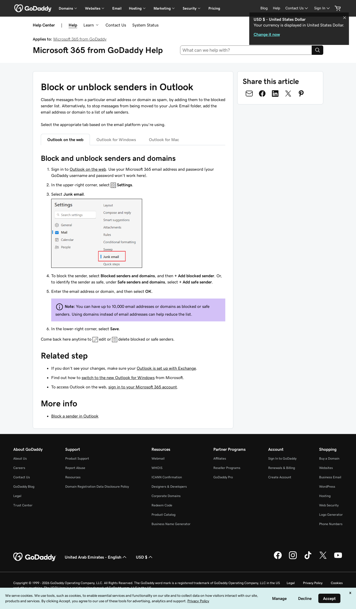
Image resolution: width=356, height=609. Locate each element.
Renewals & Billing (281, 467)
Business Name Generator (170, 524)
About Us (20, 458)
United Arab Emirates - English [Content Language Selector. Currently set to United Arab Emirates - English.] (96, 557)
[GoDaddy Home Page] (34, 557)
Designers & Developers (169, 486)
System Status (145, 25)
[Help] (276, 8)
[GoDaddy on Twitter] (323, 558)
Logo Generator (331, 514)
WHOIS (156, 467)
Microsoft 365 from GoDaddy (80, 39)
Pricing (214, 8)
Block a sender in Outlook (74, 416)
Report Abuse (75, 467)
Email (117, 8)
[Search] (317, 50)
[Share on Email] (249, 93)
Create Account (279, 477)
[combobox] (246, 50)
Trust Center (22, 505)
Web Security (329, 505)
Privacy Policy (312, 583)
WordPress (327, 486)
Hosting (325, 496)
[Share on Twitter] (288, 93)
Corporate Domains (166, 496)
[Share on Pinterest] (301, 93)
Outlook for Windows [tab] (116, 139)
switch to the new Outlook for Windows (118, 377)
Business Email (330, 477)
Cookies (337, 583)
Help (73, 25)
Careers (19, 467)
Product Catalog (163, 514)
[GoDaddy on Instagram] (293, 558)
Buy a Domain (329, 458)
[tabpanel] (133, 248)
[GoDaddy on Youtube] (338, 558)
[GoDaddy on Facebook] (277, 558)
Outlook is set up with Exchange (166, 368)
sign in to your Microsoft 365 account (142, 387)
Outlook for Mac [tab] (164, 139)
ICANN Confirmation (166, 477)
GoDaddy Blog (23, 486)
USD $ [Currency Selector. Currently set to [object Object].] (145, 557)
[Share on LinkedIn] (275, 93)
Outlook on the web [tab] (65, 139)
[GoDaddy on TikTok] (308, 558)
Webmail (157, 458)
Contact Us (116, 25)
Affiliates (219, 458)
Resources (73, 477)
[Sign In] (322, 8)
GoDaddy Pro (223, 477)
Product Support (77, 458)
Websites (326, 467)
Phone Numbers (330, 524)
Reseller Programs (226, 467)
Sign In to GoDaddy (282, 458)
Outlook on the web (88, 169)
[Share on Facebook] (262, 93)
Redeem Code (161, 505)
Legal (17, 496)
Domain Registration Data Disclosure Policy (97, 486)
